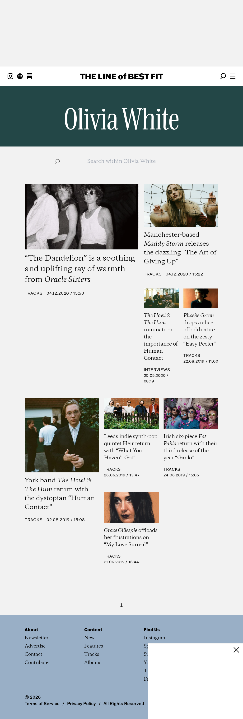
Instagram (155, 638)
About (31, 629)
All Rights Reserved (123, 703)
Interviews (157, 369)
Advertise (35, 646)
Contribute (36, 663)
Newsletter (36, 638)
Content (93, 629)
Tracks (34, 293)
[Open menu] (232, 76)
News (90, 638)
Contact (33, 654)
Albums (92, 663)
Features (93, 646)
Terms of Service (42, 703)
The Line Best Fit (121, 76)
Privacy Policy (81, 703)
